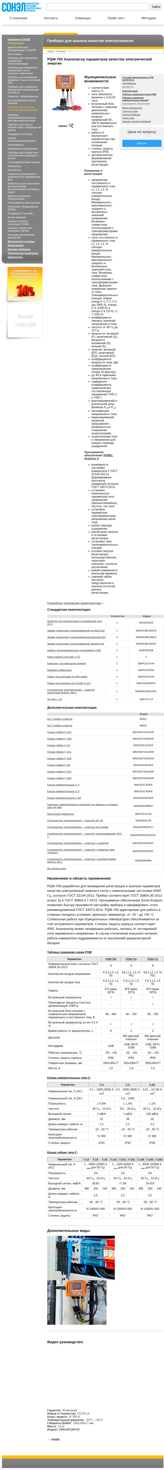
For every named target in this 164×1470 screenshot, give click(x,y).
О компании (18, 18)
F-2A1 (122, 1159)
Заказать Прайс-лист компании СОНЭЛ (20, 229)
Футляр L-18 (54, 699)
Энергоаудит (16, 245)
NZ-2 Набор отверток (59, 725)
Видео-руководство (132, 108)
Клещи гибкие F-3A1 (59, 771)
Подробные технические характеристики (75, 603)
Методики (149, 18)
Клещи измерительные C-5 (63, 791)
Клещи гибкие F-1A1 (59, 732)
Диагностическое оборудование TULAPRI (22, 49)
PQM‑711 (152, 959)
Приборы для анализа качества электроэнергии (23, 108)
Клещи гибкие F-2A (58, 745)
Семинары (83, 18)
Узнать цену (128, 118)
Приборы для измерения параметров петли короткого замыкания (22, 70)
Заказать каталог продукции (136, 121)
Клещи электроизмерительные (22, 139)
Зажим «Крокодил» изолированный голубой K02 (76, 630)
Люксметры (14, 170)
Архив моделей (17, 217)
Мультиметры (16, 144)
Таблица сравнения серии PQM (139, 94)
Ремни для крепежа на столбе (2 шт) (69, 683)
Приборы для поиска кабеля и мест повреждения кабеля (24, 127)
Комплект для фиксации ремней (66, 663)
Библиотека (15, 257)
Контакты (51, 18)
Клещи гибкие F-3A (58, 765)
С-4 (102, 1084)
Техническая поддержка (23, 253)
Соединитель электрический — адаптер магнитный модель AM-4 (71, 691)
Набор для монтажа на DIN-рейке (67, 676)
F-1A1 (113, 1159)
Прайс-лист (116, 18)
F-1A (86, 1159)
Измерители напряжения (22, 148)
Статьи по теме (130, 111)
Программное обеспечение (24, 202)
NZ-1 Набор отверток (59, 719)
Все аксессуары (56, 868)
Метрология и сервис (21, 241)
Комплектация (130, 91)
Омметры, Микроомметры (23, 96)
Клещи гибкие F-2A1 (59, 751)
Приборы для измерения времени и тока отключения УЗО (24, 80)
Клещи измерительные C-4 (63, 784)
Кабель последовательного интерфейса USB (74, 650)
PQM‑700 (111, 959)
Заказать (142, 143)
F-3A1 (131, 1159)
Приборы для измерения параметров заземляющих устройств (23, 89)
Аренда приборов (19, 249)
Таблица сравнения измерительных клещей (135, 99)
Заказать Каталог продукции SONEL (18, 222)
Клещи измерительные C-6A (64, 798)
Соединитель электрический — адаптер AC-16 (75, 820)
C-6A (152, 1084)
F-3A (104, 1159)
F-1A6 (140, 1159)
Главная (50, 51)
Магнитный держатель (60, 814)
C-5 (128, 1084)
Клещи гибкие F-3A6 (59, 778)
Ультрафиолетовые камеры (24, 162)
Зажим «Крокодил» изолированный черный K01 (75, 643)
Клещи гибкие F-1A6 (59, 738)
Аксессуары (15, 54)
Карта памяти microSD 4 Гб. (63, 657)
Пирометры (14, 166)
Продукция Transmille (20, 213)
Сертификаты (129, 83)
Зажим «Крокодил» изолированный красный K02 (76, 637)
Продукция (16, 43)
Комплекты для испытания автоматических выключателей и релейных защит (23, 187)
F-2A (95, 1159)
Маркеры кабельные (59, 670)
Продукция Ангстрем (20, 134)
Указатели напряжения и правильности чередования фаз (24, 177)
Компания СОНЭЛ (19, 39)
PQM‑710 (131, 959)
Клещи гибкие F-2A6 (59, 758)
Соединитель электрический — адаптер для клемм (77, 827)
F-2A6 (150, 1159)
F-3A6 (159, 1159)
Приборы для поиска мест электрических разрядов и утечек (23, 155)
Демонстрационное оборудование (19, 197)
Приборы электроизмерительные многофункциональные (22, 117)
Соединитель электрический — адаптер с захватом (77, 843)
